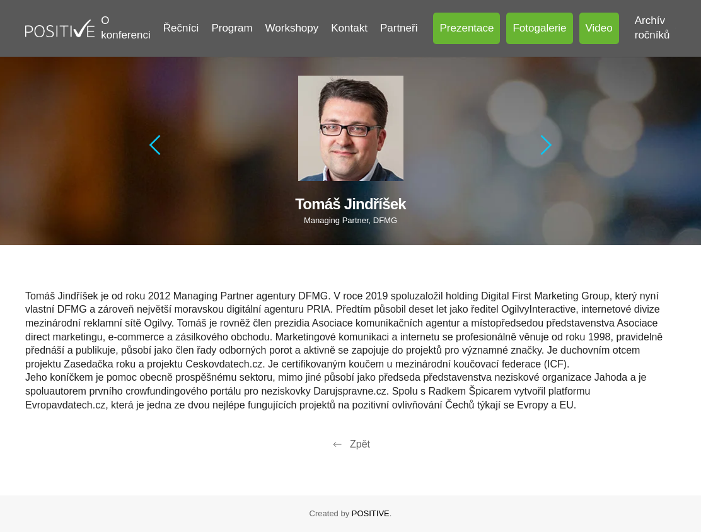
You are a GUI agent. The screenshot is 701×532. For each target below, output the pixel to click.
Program (231, 28)
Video (599, 28)
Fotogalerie (539, 28)
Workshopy (292, 28)
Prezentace (466, 28)
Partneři (399, 28)
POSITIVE (371, 513)
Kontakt (349, 28)
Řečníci (181, 28)
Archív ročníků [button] (655, 27)
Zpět (350, 444)
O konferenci (125, 27)
